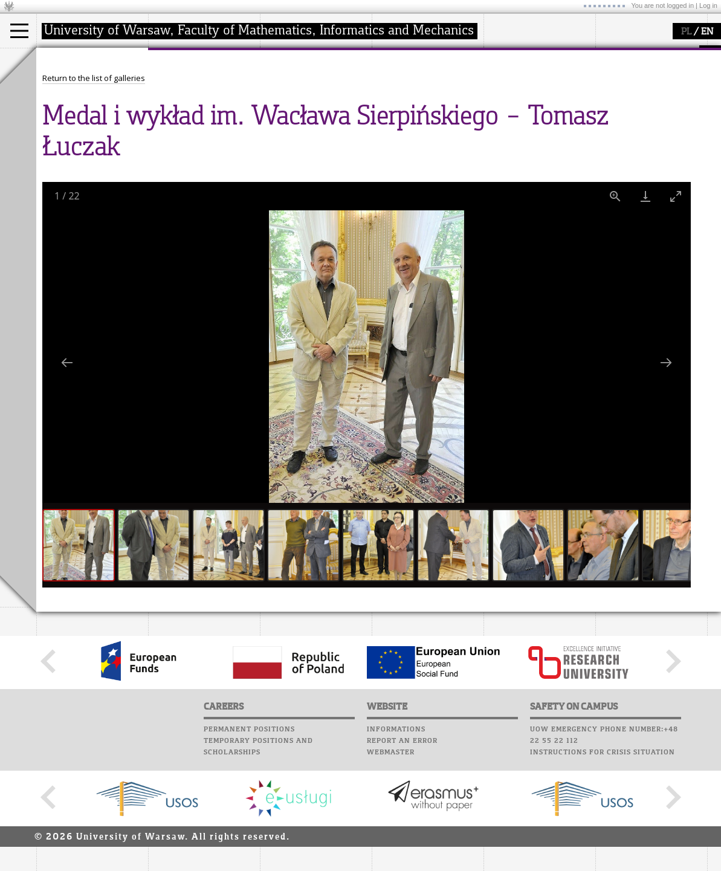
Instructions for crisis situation (602, 863)
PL (686, 32)
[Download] (645, 308)
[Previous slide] (67, 474)
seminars (292, 94)
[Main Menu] (19, 31)
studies (63, 59)
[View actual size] (615, 308)
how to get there (193, 83)
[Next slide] (666, 474)
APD (446, 54)
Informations (396, 840)
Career (388, 111)
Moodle (389, 66)
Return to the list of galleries (93, 189)
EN (707, 32)
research (291, 59)
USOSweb (391, 54)
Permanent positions (249, 840)
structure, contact (195, 94)
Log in (708, 5)
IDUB (284, 137)
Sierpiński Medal (305, 126)
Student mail (402, 88)
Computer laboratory (420, 77)
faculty (174, 59)
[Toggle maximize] (676, 308)
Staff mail (396, 100)
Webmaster (391, 863)
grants (287, 116)
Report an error (402, 852)
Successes (394, 134)
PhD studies (73, 105)
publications (297, 105)
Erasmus (67, 116)
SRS (424, 54)
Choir (385, 123)
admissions (72, 126)
